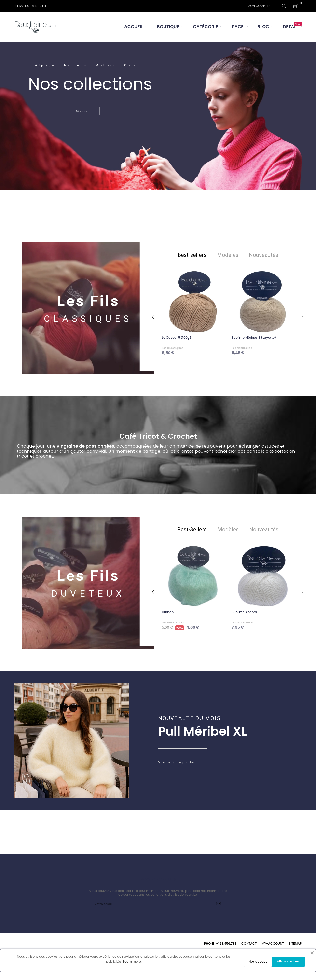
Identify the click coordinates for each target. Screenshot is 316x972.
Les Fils (88, 301)
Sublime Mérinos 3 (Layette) (254, 337)
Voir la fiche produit (177, 762)
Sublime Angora (244, 612)
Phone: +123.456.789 (220, 943)
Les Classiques (172, 348)
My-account (272, 943)
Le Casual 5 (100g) (176, 337)
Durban (168, 612)
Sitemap (295, 943)
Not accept (258, 961)
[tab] (192, 255)
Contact (249, 943)
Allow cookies (288, 961)
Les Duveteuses (173, 622)
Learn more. (132, 961)
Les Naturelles (242, 348)
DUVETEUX (88, 593)
